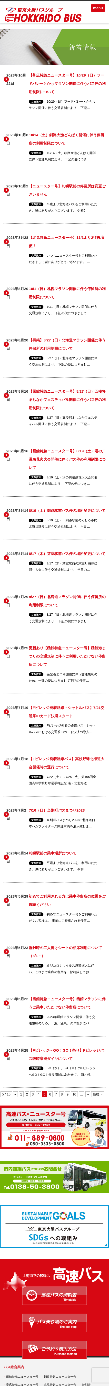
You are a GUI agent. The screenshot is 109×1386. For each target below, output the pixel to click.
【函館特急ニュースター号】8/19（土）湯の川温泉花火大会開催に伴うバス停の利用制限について (67, 459)
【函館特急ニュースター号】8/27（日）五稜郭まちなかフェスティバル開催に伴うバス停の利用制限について (67, 399)
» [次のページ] (88, 1094)
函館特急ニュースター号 (22, 1376)
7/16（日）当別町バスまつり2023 (57, 810)
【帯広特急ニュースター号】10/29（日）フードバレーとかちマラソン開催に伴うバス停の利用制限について (67, 83)
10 (74, 1094)
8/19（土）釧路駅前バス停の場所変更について (67, 510)
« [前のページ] (15, 1094)
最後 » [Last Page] (97, 1094)
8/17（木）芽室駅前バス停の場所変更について (67, 554)
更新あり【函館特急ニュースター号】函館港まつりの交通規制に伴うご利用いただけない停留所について (67, 656)
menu (98, 8)
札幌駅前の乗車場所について (52, 853)
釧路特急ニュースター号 (60, 1376)
